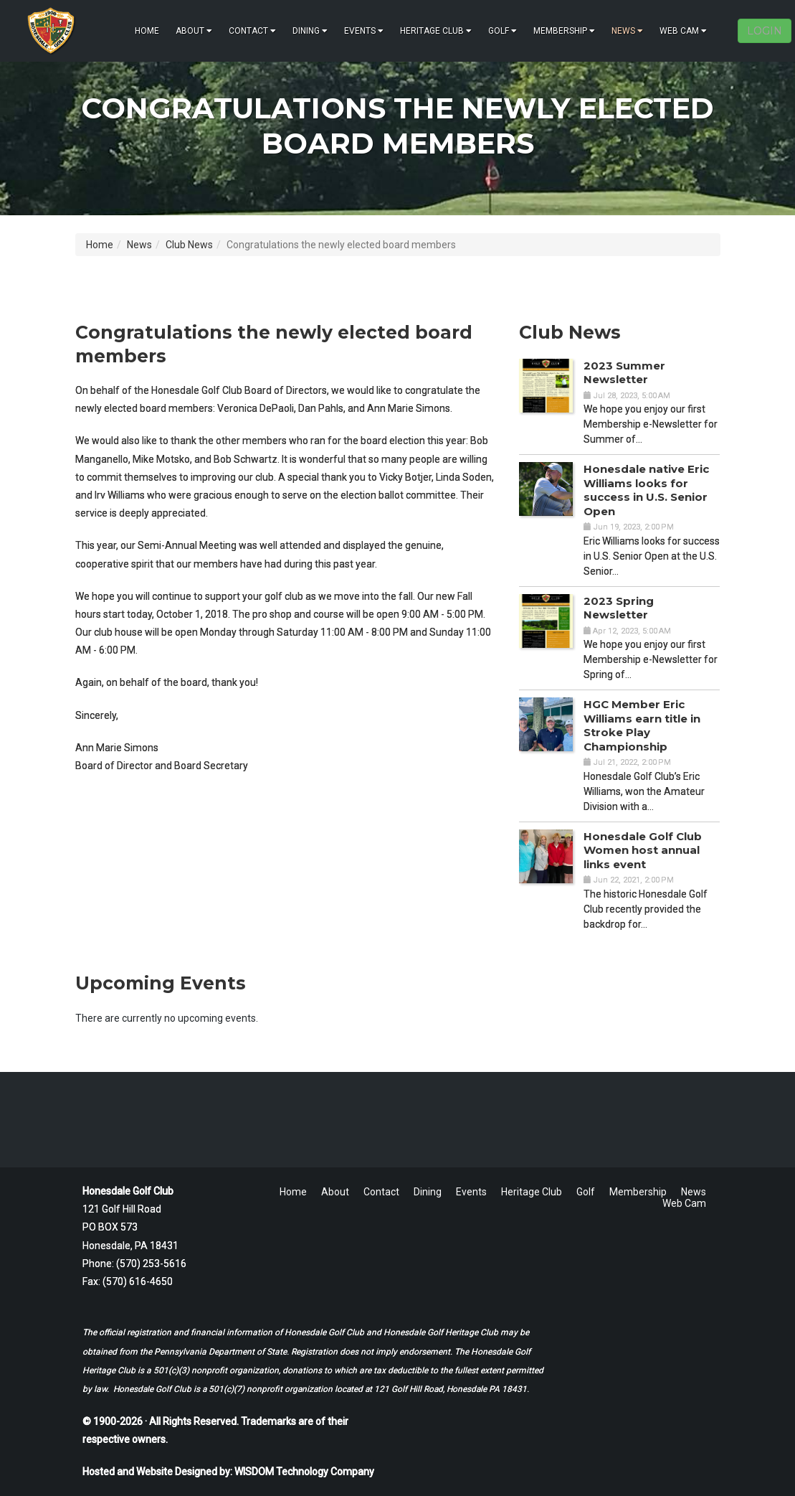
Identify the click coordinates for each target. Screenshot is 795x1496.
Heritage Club (436, 31)
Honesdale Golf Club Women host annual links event (643, 850)
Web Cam (683, 31)
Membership (564, 31)
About (194, 31)
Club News (189, 244)
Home (147, 31)
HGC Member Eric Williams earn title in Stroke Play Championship (642, 725)
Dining (310, 31)
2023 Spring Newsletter (619, 608)
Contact (252, 31)
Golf (502, 31)
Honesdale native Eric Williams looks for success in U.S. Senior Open (646, 490)
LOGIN (764, 30)
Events (364, 31)
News (627, 31)
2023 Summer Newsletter (624, 373)
